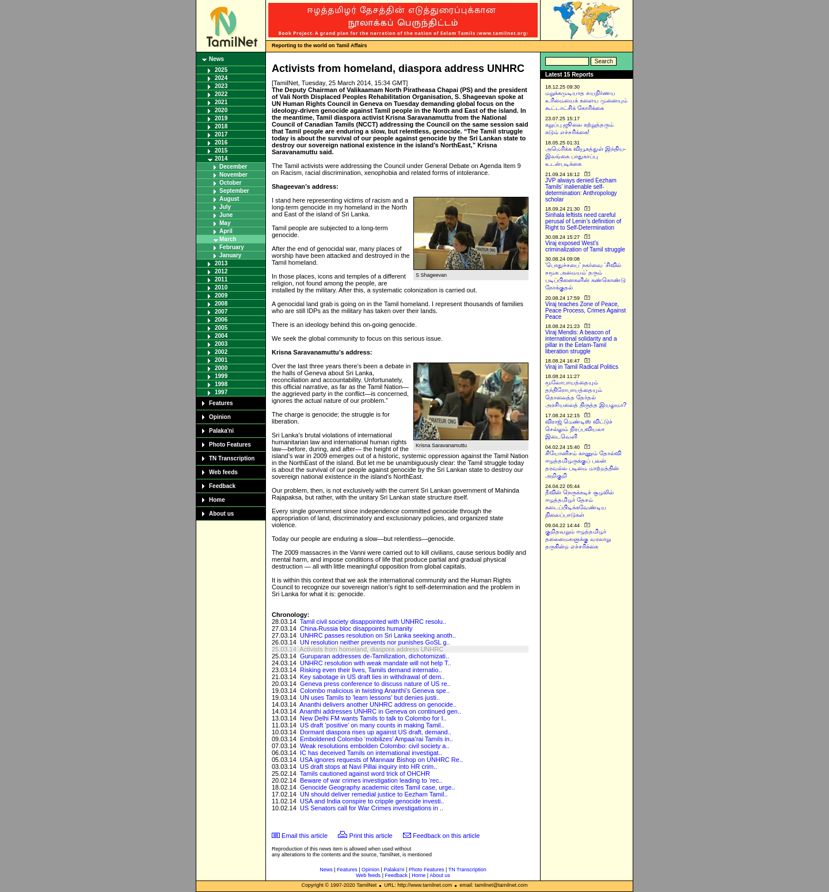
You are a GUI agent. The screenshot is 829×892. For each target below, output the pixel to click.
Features (221, 403)
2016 (221, 142)
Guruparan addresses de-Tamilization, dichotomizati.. (374, 656)
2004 (221, 336)
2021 (221, 102)
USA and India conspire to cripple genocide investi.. (372, 801)
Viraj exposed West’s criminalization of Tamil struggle (585, 246)
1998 (221, 384)
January (230, 255)
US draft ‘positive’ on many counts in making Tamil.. (372, 725)
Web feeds (223, 472)
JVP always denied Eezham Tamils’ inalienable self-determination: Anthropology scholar (581, 190)
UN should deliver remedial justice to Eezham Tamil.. (374, 794)
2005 (221, 328)
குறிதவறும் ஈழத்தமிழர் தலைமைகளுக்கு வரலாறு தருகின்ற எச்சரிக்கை (578, 539)
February (231, 247)
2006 (221, 320)
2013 (221, 263)
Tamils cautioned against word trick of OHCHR (365, 773)
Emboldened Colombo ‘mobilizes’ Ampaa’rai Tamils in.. (376, 738)
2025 (221, 70)
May (224, 223)
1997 (221, 392)
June (226, 215)
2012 (221, 271)
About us (221, 513)
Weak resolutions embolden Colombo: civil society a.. (375, 745)
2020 (221, 110)
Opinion (220, 417)
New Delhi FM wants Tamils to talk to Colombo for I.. (373, 718)
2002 (221, 352)
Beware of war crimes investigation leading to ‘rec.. (371, 780)
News (216, 59)
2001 (221, 360)
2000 (221, 368)
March (227, 239)
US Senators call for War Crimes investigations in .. (371, 808)
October (230, 183)
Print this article (371, 835)
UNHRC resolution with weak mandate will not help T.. (375, 663)
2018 (221, 126)
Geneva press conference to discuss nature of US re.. (375, 683)
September (234, 191)
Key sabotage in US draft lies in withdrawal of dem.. (372, 676)
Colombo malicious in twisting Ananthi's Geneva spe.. (375, 690)
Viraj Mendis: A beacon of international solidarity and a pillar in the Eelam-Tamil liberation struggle (581, 341)
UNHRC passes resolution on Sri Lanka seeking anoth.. (378, 635)
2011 (221, 279)
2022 (221, 94)
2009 (221, 295)
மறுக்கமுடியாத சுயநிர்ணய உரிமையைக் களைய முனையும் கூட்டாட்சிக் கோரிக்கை (586, 100)
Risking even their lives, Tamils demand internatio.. (371, 669)
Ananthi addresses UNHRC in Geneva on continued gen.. (380, 711)
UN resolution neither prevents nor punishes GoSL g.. (375, 642)
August (229, 199)
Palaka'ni (221, 431)
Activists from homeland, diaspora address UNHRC (371, 649)
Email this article (305, 835)
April (226, 231)
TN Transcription (231, 458)
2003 (221, 344)
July (225, 207)
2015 (221, 150)
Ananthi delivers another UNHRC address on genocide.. (378, 704)
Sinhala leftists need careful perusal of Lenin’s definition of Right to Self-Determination (583, 221)
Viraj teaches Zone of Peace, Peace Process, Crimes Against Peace (585, 310)
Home (217, 500)
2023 (221, 86)
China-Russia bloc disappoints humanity (356, 628)
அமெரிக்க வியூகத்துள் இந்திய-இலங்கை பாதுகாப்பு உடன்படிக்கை (585, 156)
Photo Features (230, 444)
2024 (221, 78)
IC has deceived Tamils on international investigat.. (371, 752)
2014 (221, 158)
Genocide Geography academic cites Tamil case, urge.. (377, 787)
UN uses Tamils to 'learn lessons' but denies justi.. (370, 697)
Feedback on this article (446, 835)
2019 (221, 118)
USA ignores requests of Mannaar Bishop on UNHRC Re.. (381, 759)
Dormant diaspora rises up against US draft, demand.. (375, 732)
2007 (221, 311)
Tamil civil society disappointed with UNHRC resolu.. (373, 621)
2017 (221, 134)
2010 (221, 287)
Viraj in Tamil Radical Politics (581, 367)
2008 (221, 303)
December (233, 166)
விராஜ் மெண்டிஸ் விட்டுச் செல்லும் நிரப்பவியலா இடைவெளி (579, 429)
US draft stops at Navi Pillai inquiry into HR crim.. (368, 766)
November (233, 174)
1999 (221, 376)
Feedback (222, 486)
